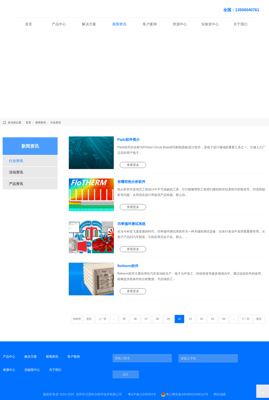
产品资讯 (16, 184)
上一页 (102, 318)
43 (212, 318)
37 (146, 318)
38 (157, 318)
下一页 (245, 318)
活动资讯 (16, 172)
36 (135, 318)
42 (201, 318)
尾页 (259, 318)
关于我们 (240, 24)
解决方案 (89, 24)
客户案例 (150, 24)
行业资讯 (55, 122)
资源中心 (180, 24)
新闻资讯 (119, 24)
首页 (28, 24)
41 (190, 318)
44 (223, 318)
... (114, 318)
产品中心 (59, 24)
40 (179, 318)
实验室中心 (210, 24)
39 (168, 318)
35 (124, 318)
